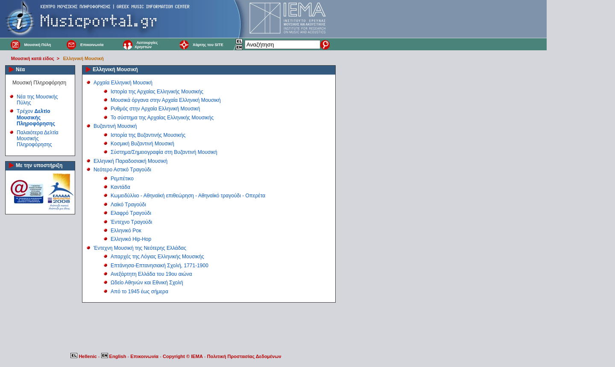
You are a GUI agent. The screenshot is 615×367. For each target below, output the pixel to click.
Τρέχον (36, 117)
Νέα (20, 69)
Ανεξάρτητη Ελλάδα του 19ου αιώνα (151, 274)
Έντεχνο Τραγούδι (131, 222)
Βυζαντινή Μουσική (115, 126)
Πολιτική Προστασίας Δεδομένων (244, 356)
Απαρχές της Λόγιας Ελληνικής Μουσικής (157, 257)
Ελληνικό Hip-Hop (131, 239)
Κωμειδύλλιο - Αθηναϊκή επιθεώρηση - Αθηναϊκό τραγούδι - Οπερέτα (188, 196)
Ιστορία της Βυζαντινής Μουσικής (148, 135)
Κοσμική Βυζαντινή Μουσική (142, 144)
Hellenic (84, 356)
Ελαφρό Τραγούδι (131, 213)
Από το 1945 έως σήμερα (139, 292)
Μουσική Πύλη (37, 45)
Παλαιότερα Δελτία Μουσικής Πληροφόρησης (38, 139)
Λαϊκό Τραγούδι (128, 205)
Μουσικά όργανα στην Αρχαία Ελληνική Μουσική (166, 100)
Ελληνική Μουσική (83, 58)
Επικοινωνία (91, 45)
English (114, 356)
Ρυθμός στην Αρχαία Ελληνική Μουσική (155, 109)
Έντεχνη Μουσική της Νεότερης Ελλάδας (140, 248)
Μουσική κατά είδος (32, 58)
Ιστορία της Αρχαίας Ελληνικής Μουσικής (157, 92)
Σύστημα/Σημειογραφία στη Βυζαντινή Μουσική (164, 152)
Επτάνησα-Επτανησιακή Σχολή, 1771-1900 (159, 266)
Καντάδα (120, 187)
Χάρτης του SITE (208, 45)
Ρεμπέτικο (122, 179)
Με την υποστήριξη (39, 165)
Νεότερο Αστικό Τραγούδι (122, 170)
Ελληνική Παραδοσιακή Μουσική (130, 161)
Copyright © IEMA (183, 356)
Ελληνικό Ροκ (126, 231)
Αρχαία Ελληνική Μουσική (123, 83)
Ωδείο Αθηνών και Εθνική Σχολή (147, 283)
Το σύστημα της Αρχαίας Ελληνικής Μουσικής (162, 118)
